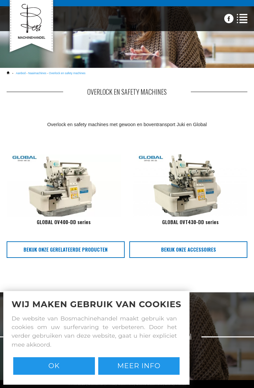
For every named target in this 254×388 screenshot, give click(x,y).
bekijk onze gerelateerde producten (65, 249)
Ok (54, 366)
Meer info (139, 366)
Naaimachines (37, 73)
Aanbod (21, 73)
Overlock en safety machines (67, 73)
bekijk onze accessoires (188, 249)
